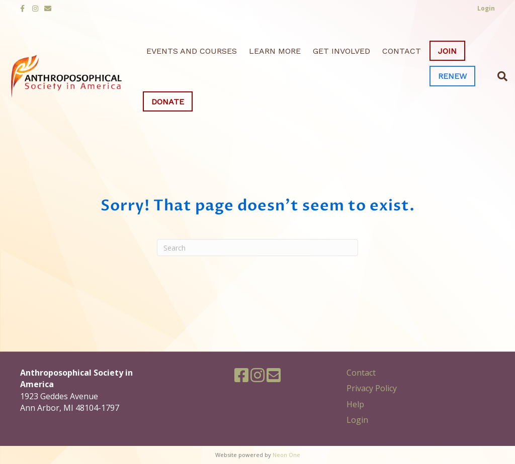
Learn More (275, 51)
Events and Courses (191, 51)
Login (357, 419)
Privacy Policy (372, 388)
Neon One (286, 454)
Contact (401, 51)
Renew (452, 76)
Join (447, 51)
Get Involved (341, 51)
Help (355, 404)
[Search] (499, 76)
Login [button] (486, 8)
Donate (167, 101)
